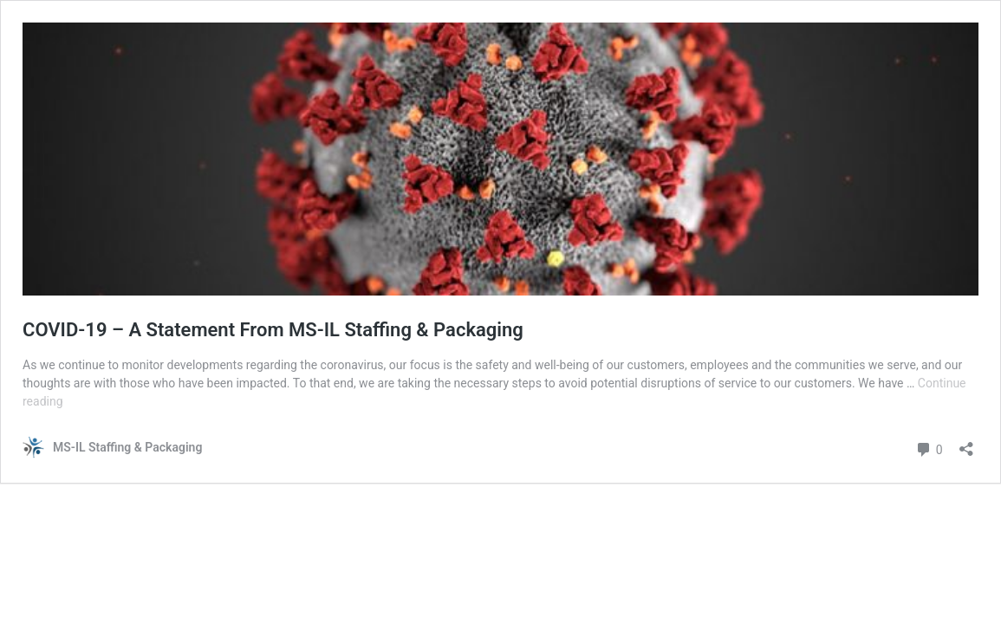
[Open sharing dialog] (966, 443)
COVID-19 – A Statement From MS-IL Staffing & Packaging (273, 330)
